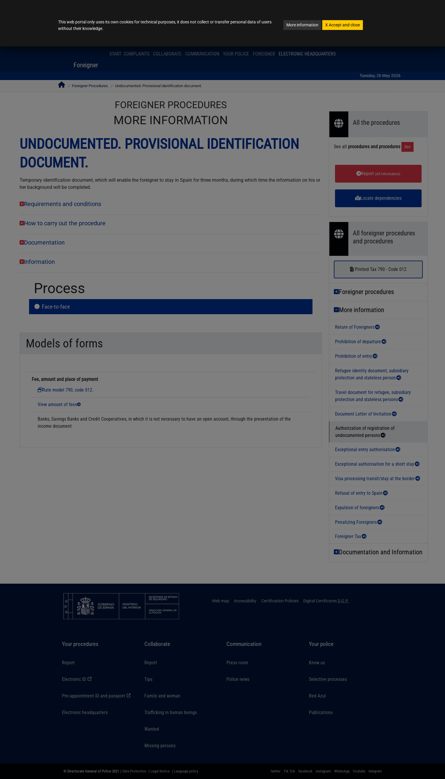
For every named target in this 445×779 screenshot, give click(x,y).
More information (302, 25)
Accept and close (342, 25)
